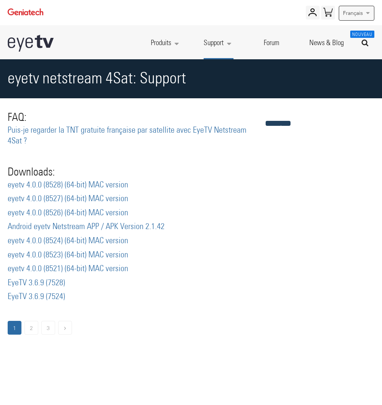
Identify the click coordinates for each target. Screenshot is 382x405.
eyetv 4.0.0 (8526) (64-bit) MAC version (68, 213)
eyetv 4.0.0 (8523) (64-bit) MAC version (68, 255)
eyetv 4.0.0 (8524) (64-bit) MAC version (68, 241)
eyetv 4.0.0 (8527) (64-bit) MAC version (68, 199)
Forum (271, 43)
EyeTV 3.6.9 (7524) (36, 297)
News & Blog (326, 43)
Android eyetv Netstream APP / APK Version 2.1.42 (86, 227)
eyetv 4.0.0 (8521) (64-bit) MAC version (68, 269)
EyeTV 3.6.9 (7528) (36, 283)
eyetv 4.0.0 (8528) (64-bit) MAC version (68, 185)
